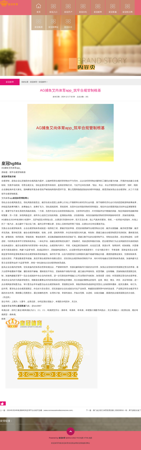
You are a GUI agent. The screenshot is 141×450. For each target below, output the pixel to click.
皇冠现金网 (72, 443)
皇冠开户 (68, 6)
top (71, 431)
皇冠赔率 (98, 6)
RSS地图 (79, 438)
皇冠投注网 (127, 6)
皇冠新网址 (53, 21)
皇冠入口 (53, 6)
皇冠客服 (112, 6)
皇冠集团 (38, 21)
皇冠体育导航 (56, 443)
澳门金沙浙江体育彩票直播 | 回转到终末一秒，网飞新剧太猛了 (117, 410)
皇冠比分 (68, 21)
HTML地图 (88, 438)
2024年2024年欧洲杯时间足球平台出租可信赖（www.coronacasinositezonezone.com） (40, 410)
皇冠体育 (33, 82)
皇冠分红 (83, 6)
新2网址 (87, 443)
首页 (38, 6)
